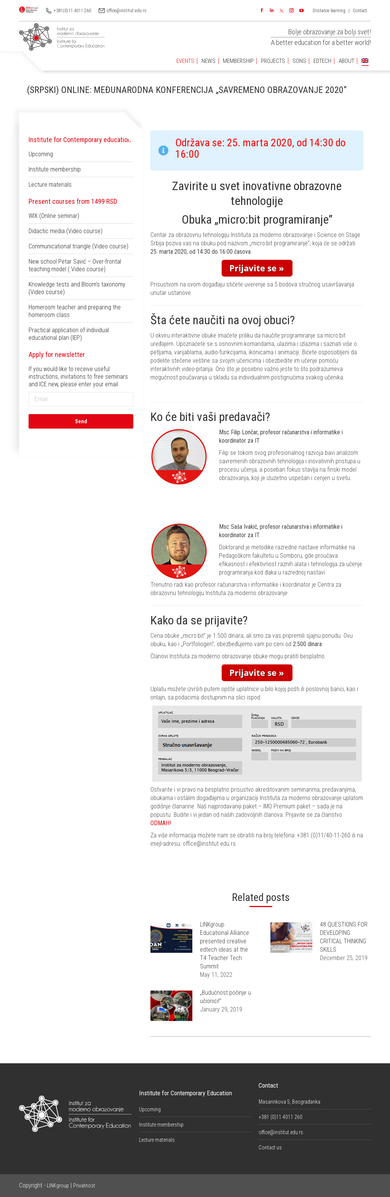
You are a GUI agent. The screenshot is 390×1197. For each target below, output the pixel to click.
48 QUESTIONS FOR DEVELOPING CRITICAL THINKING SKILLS (344, 937)
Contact (360, 10)
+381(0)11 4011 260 (72, 10)
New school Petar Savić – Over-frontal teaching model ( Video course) (75, 265)
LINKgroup (58, 1186)
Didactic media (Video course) (65, 231)
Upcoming (41, 154)
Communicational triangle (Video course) (78, 246)
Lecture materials (50, 184)
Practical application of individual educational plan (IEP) (69, 333)
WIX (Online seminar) (54, 215)
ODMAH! (160, 823)
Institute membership (55, 169)
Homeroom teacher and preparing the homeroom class (75, 311)
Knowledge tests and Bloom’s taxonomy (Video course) (77, 288)
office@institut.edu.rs (127, 10)
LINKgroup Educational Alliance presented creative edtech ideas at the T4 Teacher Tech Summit (224, 945)
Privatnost (84, 1186)
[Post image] (171, 937)
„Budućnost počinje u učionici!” (225, 997)
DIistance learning (329, 10)
